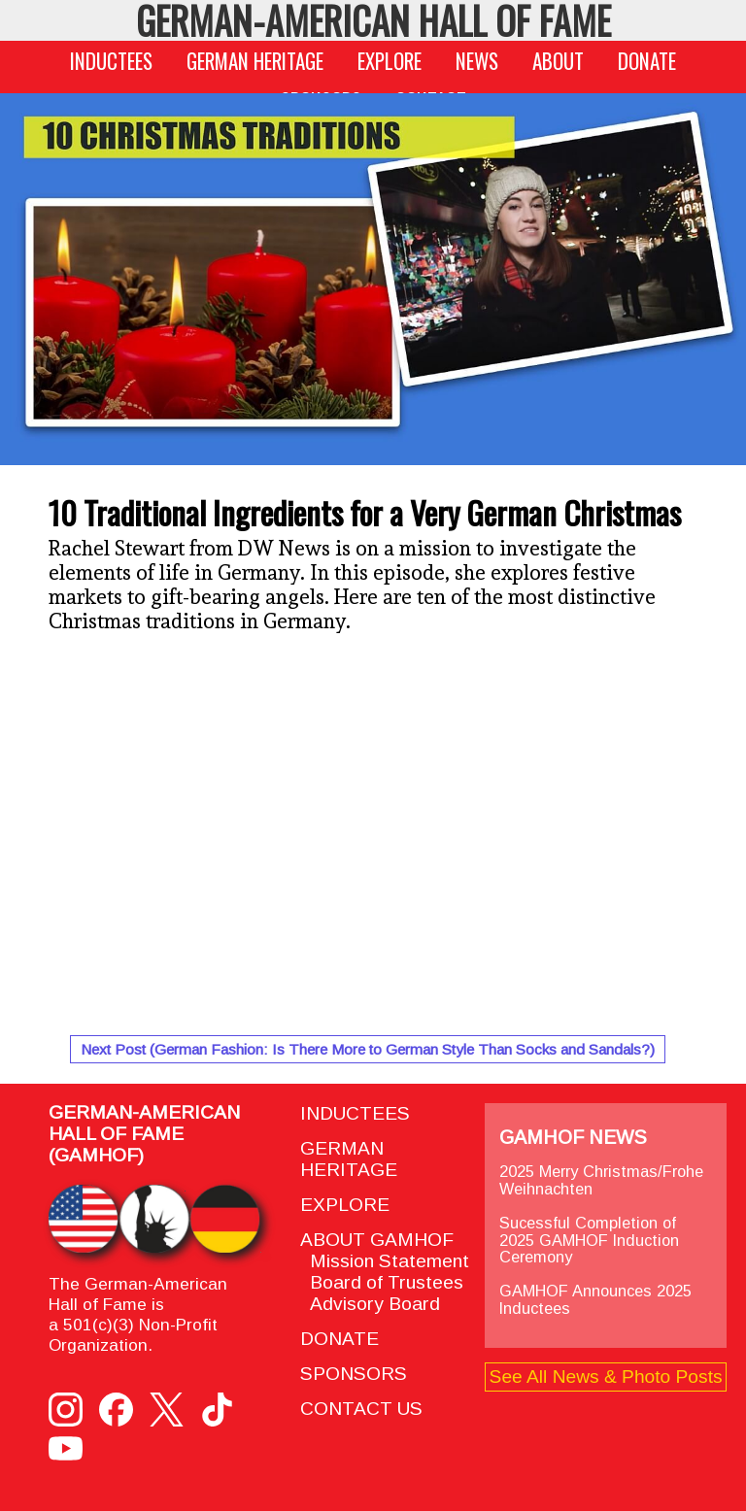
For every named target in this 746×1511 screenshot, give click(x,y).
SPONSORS (353, 1373)
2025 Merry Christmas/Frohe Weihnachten (601, 1179)
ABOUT (558, 61)
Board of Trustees (381, 1282)
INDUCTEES (111, 61)
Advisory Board (370, 1303)
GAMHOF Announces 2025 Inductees (595, 1299)
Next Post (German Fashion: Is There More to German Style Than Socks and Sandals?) (368, 1049)
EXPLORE (389, 61)
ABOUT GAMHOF (377, 1239)
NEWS (477, 61)
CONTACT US (361, 1408)
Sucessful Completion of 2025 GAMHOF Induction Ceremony (589, 1240)
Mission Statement (384, 1261)
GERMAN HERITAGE (254, 61)
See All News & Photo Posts (606, 1376)
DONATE (647, 61)
